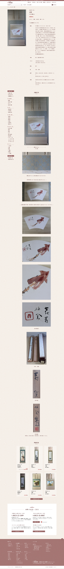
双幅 (9, 148)
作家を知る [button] (33, 2)
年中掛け (9, 122)
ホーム (8, 7)
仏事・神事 (10, 128)
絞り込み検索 (29, 4)
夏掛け (9, 118)
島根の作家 (10, 112)
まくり (9, 103)
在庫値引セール (10, 96)
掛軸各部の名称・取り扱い (38, 546)
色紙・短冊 (10, 101)
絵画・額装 (10, 104)
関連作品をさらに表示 (36, 499)
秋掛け (9, 119)
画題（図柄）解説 (36, 547)
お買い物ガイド (49, 2)
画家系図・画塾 (36, 549)
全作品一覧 (10, 93)
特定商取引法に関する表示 (18, 567)
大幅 (9, 147)
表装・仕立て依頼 (39, 2)
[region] (11, 125)
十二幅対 (9, 153)
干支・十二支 (10, 137)
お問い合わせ (54, 2)
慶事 (40, 19)
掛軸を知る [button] (29, 2)
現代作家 (9, 109)
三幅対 (9, 150)
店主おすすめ (10, 94)
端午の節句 (10, 134)
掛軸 (34, 19)
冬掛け (9, 121)
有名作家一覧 (10, 157)
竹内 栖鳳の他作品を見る (39, 54)
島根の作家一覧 (10, 159)
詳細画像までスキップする (35, 22)
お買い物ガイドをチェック (38, 531)
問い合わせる (17, 531)
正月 (43, 19)
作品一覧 (25, 4)
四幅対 (9, 151)
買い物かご (54, 4)
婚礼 (9, 131)
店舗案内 (44, 2)
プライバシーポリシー (11, 567)
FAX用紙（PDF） (36, 522)
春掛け (9, 116)
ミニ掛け (9, 145)
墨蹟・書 (9, 124)
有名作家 (37, 19)
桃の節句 (9, 135)
